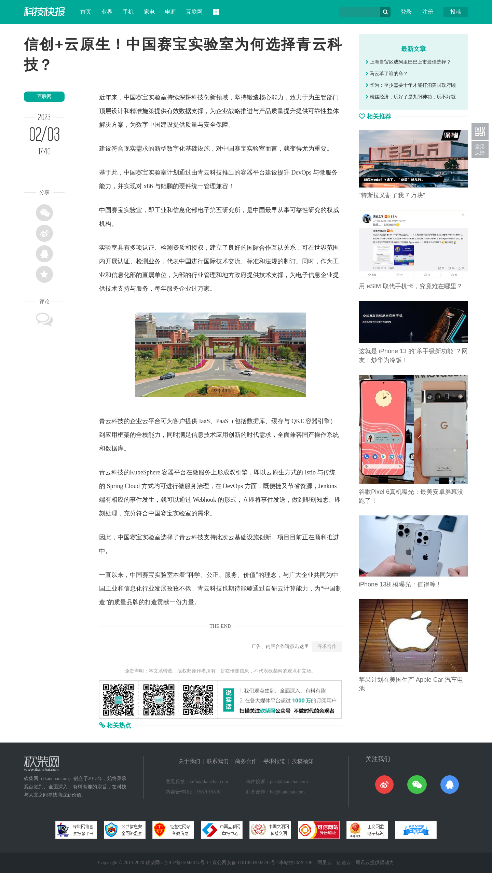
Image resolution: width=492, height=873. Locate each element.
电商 (170, 12)
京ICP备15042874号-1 (186, 862)
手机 (128, 12)
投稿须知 (303, 761)
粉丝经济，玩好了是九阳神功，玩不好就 (411, 96)
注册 (427, 12)
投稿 (455, 12)
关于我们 (189, 761)
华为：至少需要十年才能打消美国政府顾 (411, 85)
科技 (197, 97)
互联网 (194, 12)
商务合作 (246, 761)
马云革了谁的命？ (387, 73)
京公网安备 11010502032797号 (243, 862)
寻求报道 (274, 761)
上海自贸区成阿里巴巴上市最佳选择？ (408, 62)
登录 (406, 12)
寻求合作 (327, 646)
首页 (85, 12)
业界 (106, 12)
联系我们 (218, 761)
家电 (149, 12)
